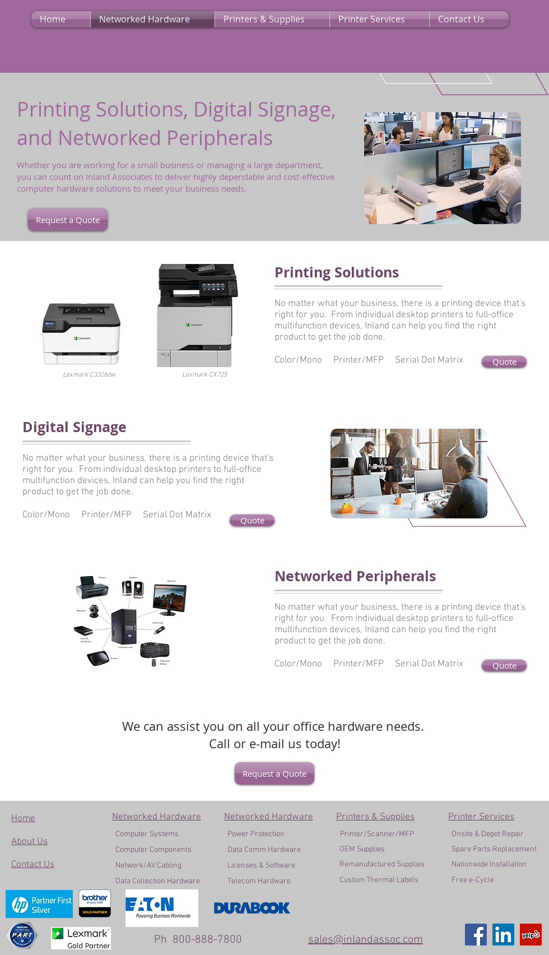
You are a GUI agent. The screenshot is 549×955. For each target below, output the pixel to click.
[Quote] (504, 362)
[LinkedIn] (503, 934)
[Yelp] (531, 934)
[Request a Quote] (68, 219)
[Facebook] (476, 934)
